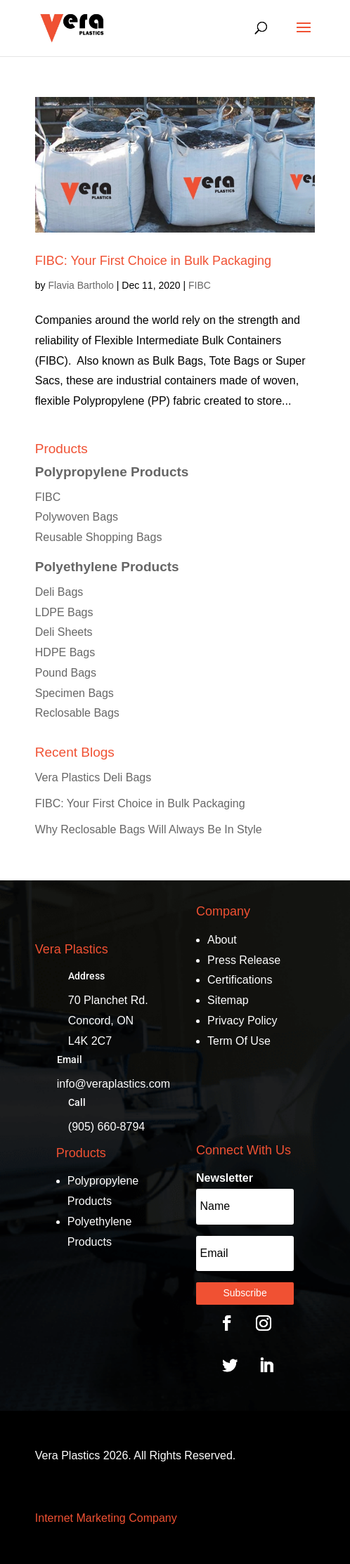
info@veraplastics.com (113, 1084)
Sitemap (228, 1000)
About (222, 940)
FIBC (199, 285)
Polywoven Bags (76, 517)
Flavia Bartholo (80, 285)
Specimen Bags (74, 693)
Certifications (239, 980)
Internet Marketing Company (106, 1518)
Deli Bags (59, 592)
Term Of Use (239, 1041)
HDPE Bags (65, 652)
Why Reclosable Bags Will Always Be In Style (148, 829)
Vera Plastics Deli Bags (93, 777)
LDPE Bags (64, 612)
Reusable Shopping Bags (98, 537)
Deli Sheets (64, 632)
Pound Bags (65, 673)
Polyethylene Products (107, 566)
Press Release (243, 960)
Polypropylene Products (112, 471)
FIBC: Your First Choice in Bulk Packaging (153, 261)
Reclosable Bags (77, 713)
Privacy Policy (242, 1021)
